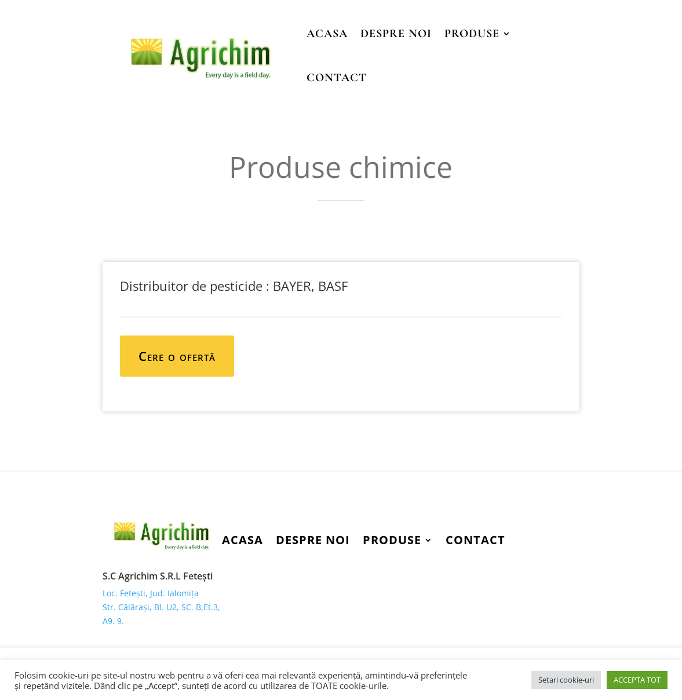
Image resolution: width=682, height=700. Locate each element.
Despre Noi (396, 34)
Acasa (327, 34)
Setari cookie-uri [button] (566, 680)
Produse (471, 34)
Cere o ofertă (177, 355)
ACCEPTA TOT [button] (637, 680)
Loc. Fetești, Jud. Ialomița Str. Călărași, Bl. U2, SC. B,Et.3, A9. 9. (161, 607)
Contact (337, 78)
